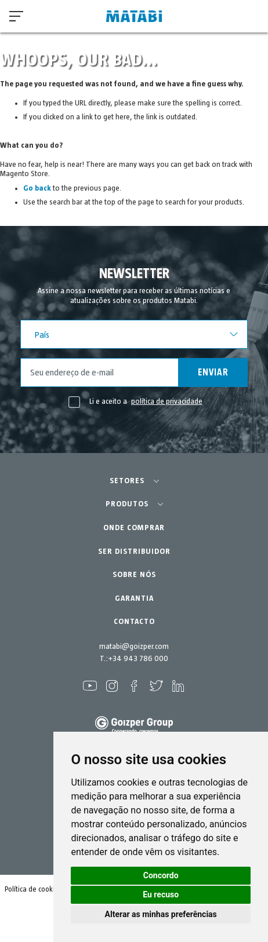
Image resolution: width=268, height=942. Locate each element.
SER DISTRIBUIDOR (134, 551)
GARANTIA (134, 598)
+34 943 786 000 (138, 659)
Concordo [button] (161, 875)
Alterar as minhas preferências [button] (161, 914)
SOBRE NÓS (134, 575)
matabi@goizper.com (134, 646)
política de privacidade (166, 401)
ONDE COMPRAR (134, 528)
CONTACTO (134, 622)
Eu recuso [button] (161, 894)
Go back (37, 188)
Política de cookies (33, 889)
